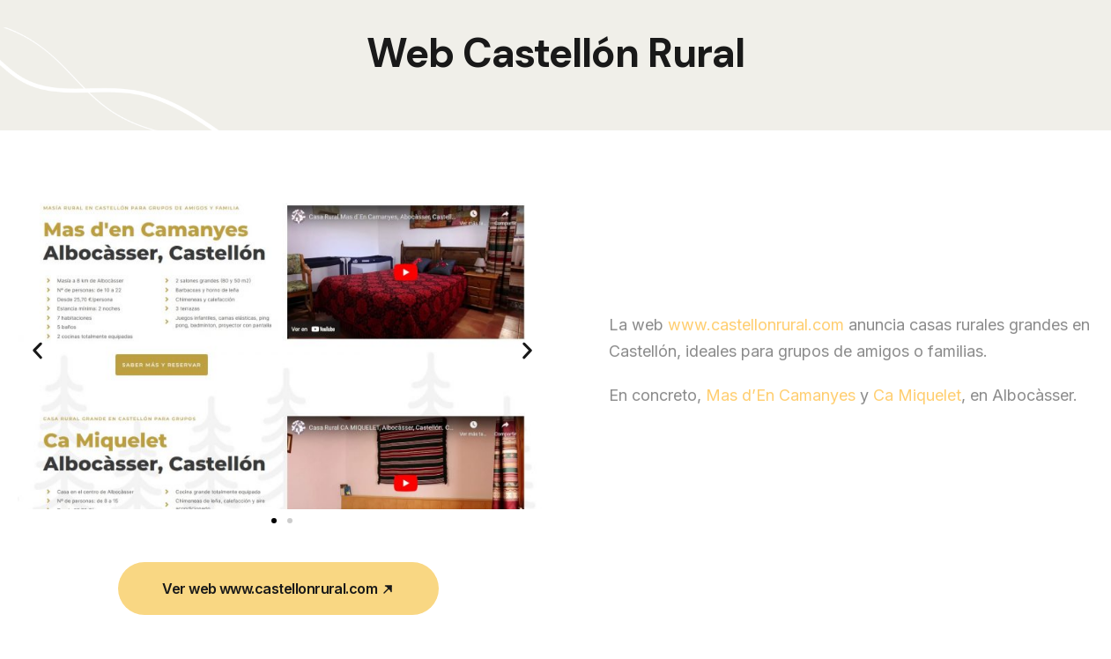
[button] (37, 350)
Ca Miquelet (917, 431)
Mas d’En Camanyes (780, 431)
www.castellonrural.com (756, 361)
